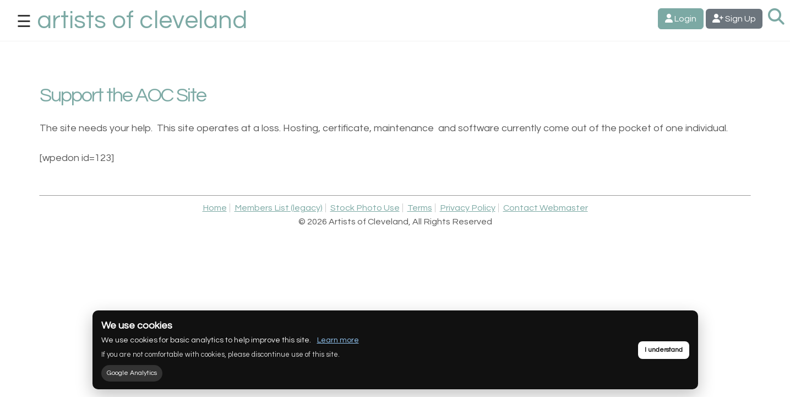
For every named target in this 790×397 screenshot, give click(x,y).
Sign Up (734, 18)
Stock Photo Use (365, 207)
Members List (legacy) (279, 207)
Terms (419, 207)
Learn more (338, 340)
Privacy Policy (467, 207)
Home (215, 207)
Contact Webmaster (545, 207)
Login (680, 18)
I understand (664, 349)
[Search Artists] (776, 17)
